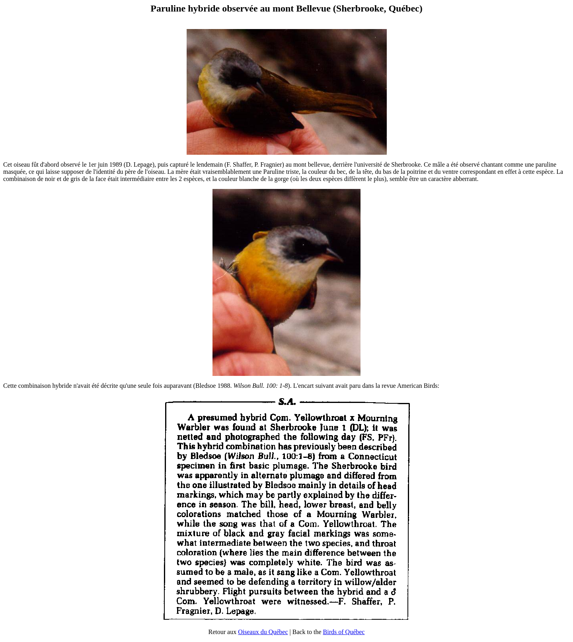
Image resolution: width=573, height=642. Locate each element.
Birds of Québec (344, 631)
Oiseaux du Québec (263, 631)
